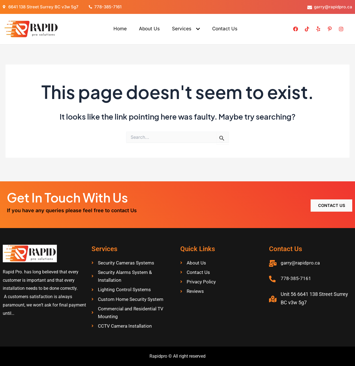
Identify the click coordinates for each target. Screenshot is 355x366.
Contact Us (224, 28)
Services (186, 28)
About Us (149, 28)
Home (120, 28)
